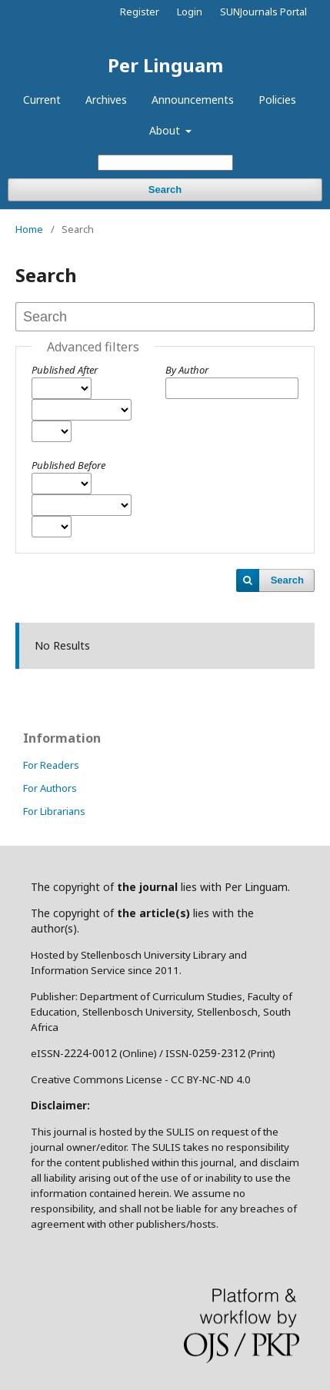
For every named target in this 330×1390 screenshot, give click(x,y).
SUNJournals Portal (263, 11)
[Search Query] (165, 163)
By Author (186, 370)
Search (165, 189)
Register (139, 11)
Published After (65, 370)
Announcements (193, 99)
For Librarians (54, 811)
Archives (106, 99)
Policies (277, 99)
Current (42, 99)
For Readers (51, 765)
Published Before (68, 465)
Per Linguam (165, 65)
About (166, 130)
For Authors (50, 788)
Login (189, 11)
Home (29, 229)
